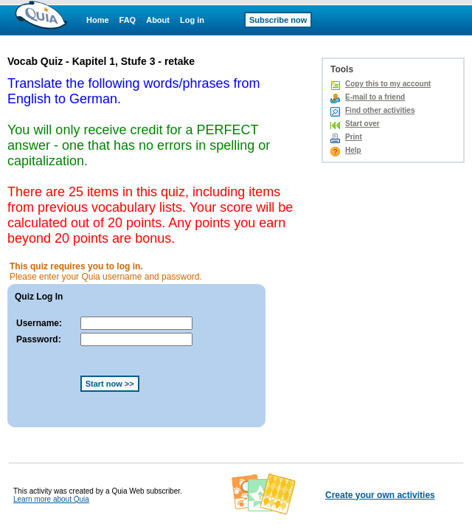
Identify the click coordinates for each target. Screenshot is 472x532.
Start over (362, 124)
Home (97, 19)
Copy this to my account (388, 84)
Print (353, 137)
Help (353, 150)
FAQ (127, 19)
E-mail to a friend (375, 97)
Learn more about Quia (51, 499)
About (158, 19)
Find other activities (379, 110)
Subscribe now (278, 19)
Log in (192, 19)
